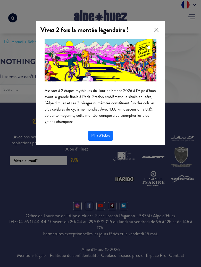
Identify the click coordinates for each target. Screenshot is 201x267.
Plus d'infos (100, 136)
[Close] (156, 30)
